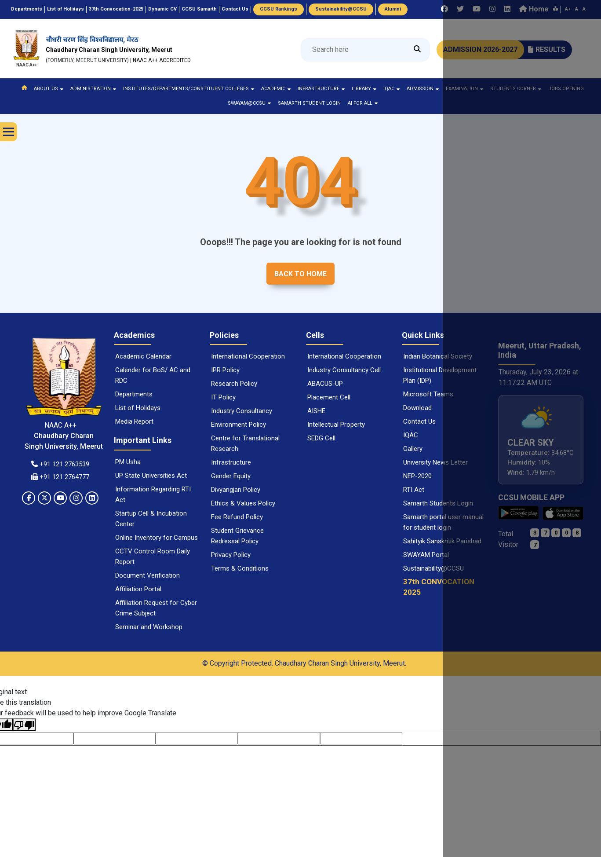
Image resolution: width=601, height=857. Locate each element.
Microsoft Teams (428, 394)
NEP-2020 (417, 476)
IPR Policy (225, 370)
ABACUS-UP (325, 384)
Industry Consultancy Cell (344, 370)
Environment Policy (238, 424)
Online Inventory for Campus (156, 538)
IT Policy (223, 397)
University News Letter (435, 462)
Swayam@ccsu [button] (249, 103)
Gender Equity (231, 476)
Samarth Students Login (438, 503)
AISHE (316, 411)
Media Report (134, 421)
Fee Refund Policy (237, 517)
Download (417, 408)
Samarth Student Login (309, 103)
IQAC (410, 435)
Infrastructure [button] (321, 89)
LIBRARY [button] (364, 89)
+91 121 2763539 (60, 464)
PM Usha (128, 462)
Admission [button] (423, 89)
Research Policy (234, 384)
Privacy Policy (231, 555)
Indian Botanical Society (437, 356)
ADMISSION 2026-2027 (480, 49)
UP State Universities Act (151, 476)
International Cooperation (248, 356)
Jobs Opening (566, 89)
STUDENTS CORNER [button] (515, 89)
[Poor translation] (24, 724)
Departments (134, 394)
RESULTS (546, 49)
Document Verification (147, 575)
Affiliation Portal (138, 589)
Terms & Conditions (240, 568)
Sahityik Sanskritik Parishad (442, 541)
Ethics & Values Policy (243, 503)
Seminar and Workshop (148, 627)
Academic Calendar (143, 356)
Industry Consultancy (241, 411)
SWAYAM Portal (426, 555)
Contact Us (419, 421)
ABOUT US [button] (48, 89)
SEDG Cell (321, 438)
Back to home (300, 274)
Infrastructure (231, 462)
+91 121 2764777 (60, 477)
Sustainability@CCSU (433, 568)
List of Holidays (137, 408)
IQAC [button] (391, 89)
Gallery (413, 449)
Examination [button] (464, 89)
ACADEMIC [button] (276, 89)
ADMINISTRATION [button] (93, 89)
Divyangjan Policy (235, 490)
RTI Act (413, 490)
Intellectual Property (336, 424)
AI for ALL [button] (363, 103)
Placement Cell (328, 397)
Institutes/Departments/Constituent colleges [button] (188, 89)
